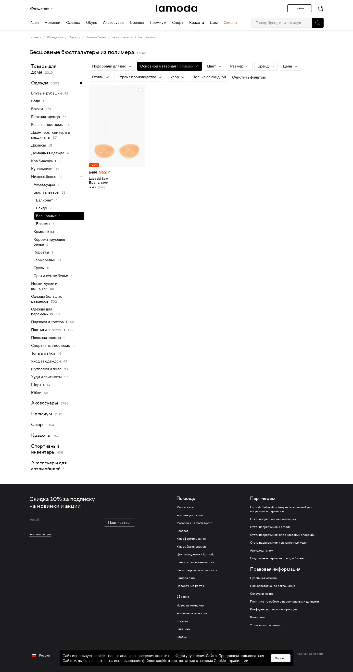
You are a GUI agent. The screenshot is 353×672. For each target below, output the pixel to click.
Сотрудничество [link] (262, 594)
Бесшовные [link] (146, 37)
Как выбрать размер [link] (191, 547)
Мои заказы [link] (185, 507)
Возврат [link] (182, 531)
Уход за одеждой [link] (46, 361)
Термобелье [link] (44, 260)
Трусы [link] (39, 268)
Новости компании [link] (190, 605)
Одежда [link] (74, 37)
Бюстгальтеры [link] (122, 37)
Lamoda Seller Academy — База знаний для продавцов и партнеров (281, 509)
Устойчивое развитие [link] (191, 613)
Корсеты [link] (41, 252)
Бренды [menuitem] (137, 22)
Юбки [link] (36, 392)
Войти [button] (299, 8)
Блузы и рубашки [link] (46, 93)
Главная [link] (35, 37)
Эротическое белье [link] (51, 275)
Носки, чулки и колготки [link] (44, 286)
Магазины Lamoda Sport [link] (194, 523)
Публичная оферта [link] (263, 578)
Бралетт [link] (43, 223)
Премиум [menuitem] (158, 22)
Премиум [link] (41, 414)
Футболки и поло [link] (46, 369)
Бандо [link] (41, 208)
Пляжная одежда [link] (46, 337)
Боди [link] (35, 101)
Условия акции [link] (40, 534)
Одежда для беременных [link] (42, 312)
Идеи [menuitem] (34, 22)
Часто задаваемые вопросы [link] (196, 570)
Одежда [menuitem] (73, 22)
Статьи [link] (181, 637)
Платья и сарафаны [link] (48, 329)
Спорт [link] (38, 424)
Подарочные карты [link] (190, 586)
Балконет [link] (44, 200)
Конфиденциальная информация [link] (273, 609)
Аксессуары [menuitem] (113, 22)
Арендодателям (261, 550)
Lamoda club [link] (185, 578)
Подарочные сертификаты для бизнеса (278, 558)
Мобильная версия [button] (310, 654)
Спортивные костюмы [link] (51, 345)
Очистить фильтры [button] (249, 77)
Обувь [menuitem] (91, 22)
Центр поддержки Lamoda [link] (195, 554)
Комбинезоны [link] (43, 161)
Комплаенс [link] (258, 617)
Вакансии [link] (183, 629)
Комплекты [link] (44, 231)
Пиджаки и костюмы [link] (49, 322)
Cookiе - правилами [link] (231, 660)
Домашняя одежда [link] (47, 153)
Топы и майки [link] (43, 353)
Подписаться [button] (119, 522)
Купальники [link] (42, 168)
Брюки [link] (37, 109)
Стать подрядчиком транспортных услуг (279, 543)
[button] (318, 23)
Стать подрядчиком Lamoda (270, 527)
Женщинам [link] (55, 37)
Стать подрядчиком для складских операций (282, 535)
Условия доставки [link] (189, 515)
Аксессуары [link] (44, 184)
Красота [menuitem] (196, 22)
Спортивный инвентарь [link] (45, 449)
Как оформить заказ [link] (191, 539)
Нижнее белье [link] (96, 37)
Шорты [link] (37, 384)
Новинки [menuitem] (52, 22)
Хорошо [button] (280, 658)
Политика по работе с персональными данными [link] (284, 602)
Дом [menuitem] (214, 22)
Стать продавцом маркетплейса (273, 519)
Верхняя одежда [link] (45, 116)
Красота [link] (40, 435)
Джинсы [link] (38, 145)
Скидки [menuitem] (230, 22)
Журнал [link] (182, 621)
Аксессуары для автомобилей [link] (49, 465)
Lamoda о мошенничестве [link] (195, 562)
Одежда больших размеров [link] (46, 299)
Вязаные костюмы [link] (47, 124)
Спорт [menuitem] (177, 22)
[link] (176, 8)
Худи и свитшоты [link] (46, 377)
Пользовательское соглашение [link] (272, 586)
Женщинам (41, 8)
